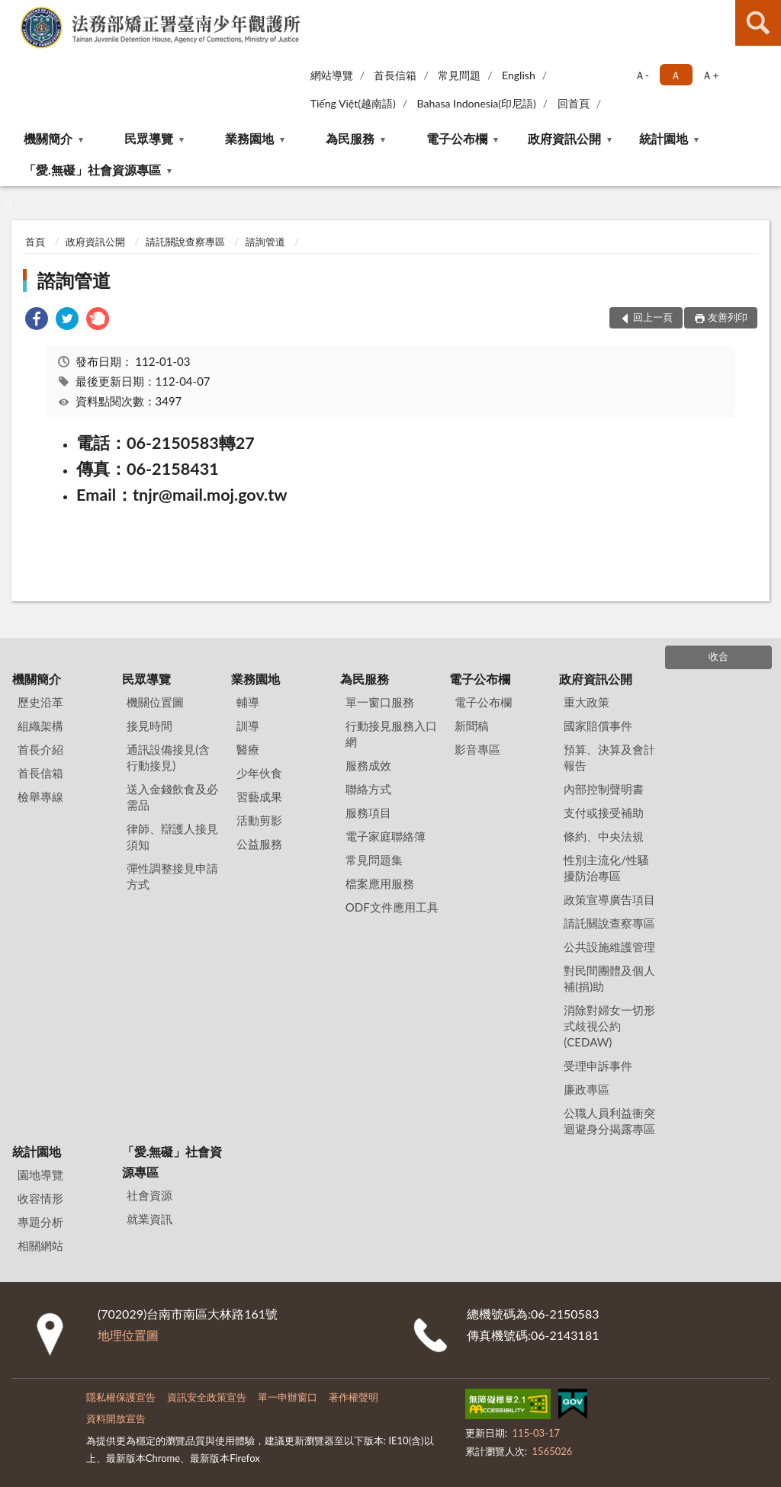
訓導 (247, 725)
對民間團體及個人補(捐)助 (609, 978)
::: (12, 11)
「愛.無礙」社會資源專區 (92, 169)
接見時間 (149, 725)
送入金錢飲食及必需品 (172, 797)
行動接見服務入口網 (391, 733)
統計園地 (663, 138)
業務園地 (249, 138)
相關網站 (40, 1245)
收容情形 (40, 1198)
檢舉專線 (40, 796)
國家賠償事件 (598, 725)
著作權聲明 (353, 1397)
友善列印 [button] (727, 317)
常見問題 (459, 75)
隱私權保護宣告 (121, 1397)
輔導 (247, 702)
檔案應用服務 (380, 883)
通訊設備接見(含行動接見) (168, 757)
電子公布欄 (456, 138)
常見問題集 (374, 860)
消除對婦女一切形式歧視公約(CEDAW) (609, 1026)
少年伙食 (259, 773)
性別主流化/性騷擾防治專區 (606, 868)
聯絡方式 (368, 789)
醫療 (247, 749)
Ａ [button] (675, 75)
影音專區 (477, 749)
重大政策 (586, 702)
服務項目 (368, 812)
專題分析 (40, 1222)
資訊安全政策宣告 (206, 1397)
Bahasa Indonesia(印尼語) (476, 103)
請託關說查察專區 (185, 242)
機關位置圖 (155, 702)
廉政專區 (586, 1089)
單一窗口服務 (380, 702)
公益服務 (259, 844)
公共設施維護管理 (609, 946)
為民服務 (350, 138)
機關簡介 (48, 138)
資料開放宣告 (116, 1418)
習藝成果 (259, 796)
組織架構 (40, 725)
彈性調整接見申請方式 (172, 876)
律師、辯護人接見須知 (172, 836)
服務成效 (368, 765)
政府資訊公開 (564, 138)
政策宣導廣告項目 (609, 899)
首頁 (35, 242)
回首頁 (574, 103)
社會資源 (149, 1195)
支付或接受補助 (604, 812)
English (518, 75)
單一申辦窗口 (287, 1397)
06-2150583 (565, 1313)
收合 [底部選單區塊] (718, 656)
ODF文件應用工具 (392, 907)
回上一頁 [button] (653, 317)
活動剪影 (259, 820)
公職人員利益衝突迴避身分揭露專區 (609, 1121)
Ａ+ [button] (710, 75)
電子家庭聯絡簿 (386, 836)
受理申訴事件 (598, 1065)
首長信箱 (395, 75)
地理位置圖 (128, 1335)
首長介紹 (40, 749)
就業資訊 (149, 1219)
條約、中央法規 (604, 836)
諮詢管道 (265, 242)
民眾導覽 (148, 138)
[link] (36, 320)
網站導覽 (331, 75)
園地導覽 (40, 1174)
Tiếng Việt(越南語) (353, 103)
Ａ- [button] (642, 75)
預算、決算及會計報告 (609, 757)
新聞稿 (472, 725)
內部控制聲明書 (604, 789)
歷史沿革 (40, 702)
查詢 (758, 23)
